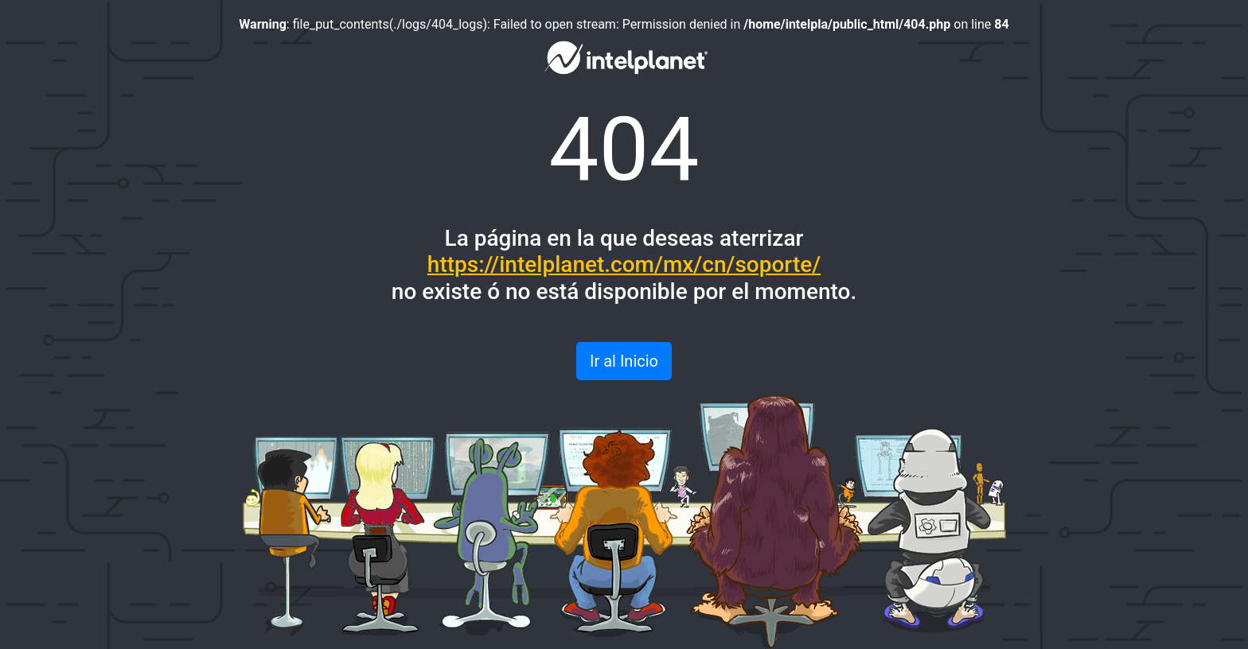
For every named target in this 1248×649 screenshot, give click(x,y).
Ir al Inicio (624, 361)
